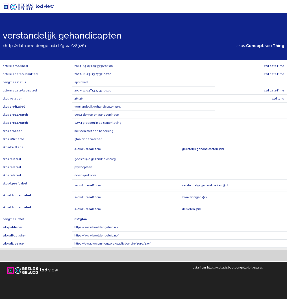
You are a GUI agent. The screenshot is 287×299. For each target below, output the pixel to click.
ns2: (80, 219)
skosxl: (13, 147)
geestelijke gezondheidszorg (95, 159)
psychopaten (83, 167)
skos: (250, 45)
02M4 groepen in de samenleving (97, 122)
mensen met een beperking (93, 131)
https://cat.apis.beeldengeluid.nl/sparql (235, 267)
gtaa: (88, 139)
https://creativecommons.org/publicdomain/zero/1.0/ (112, 243)
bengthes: (14, 82)
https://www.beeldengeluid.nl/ (96, 227)
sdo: (274, 45)
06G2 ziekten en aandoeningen (96, 114)
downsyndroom (85, 175)
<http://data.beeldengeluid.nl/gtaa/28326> (45, 45)
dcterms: (15, 66)
